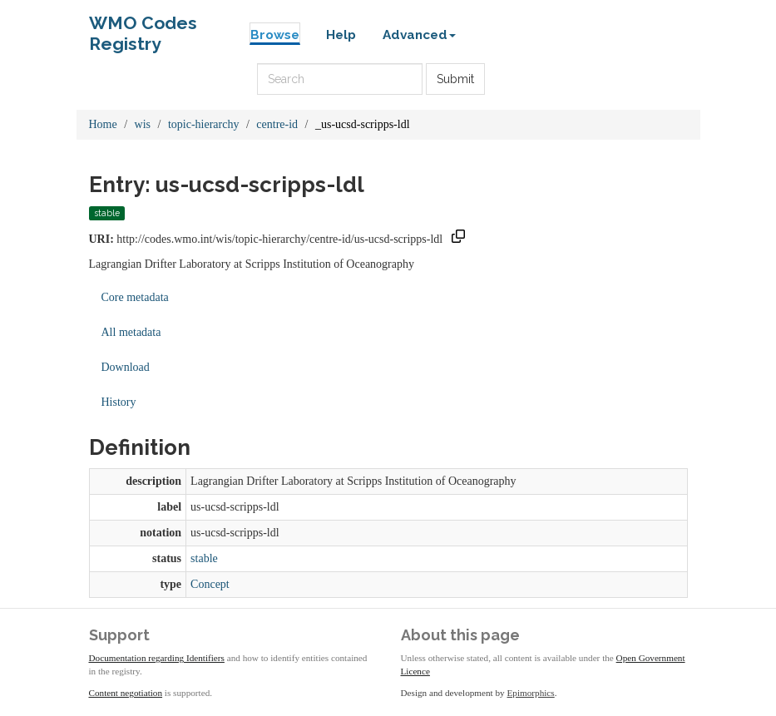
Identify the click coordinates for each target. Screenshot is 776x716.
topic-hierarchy (204, 124)
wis (143, 124)
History (118, 402)
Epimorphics (531, 693)
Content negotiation (126, 693)
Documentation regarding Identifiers (157, 658)
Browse (274, 34)
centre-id (277, 124)
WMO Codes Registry (143, 27)
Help (341, 34)
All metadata (131, 332)
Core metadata (135, 297)
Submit (455, 79)
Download (125, 367)
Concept (210, 584)
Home (103, 124)
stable (204, 558)
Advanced (419, 34)
